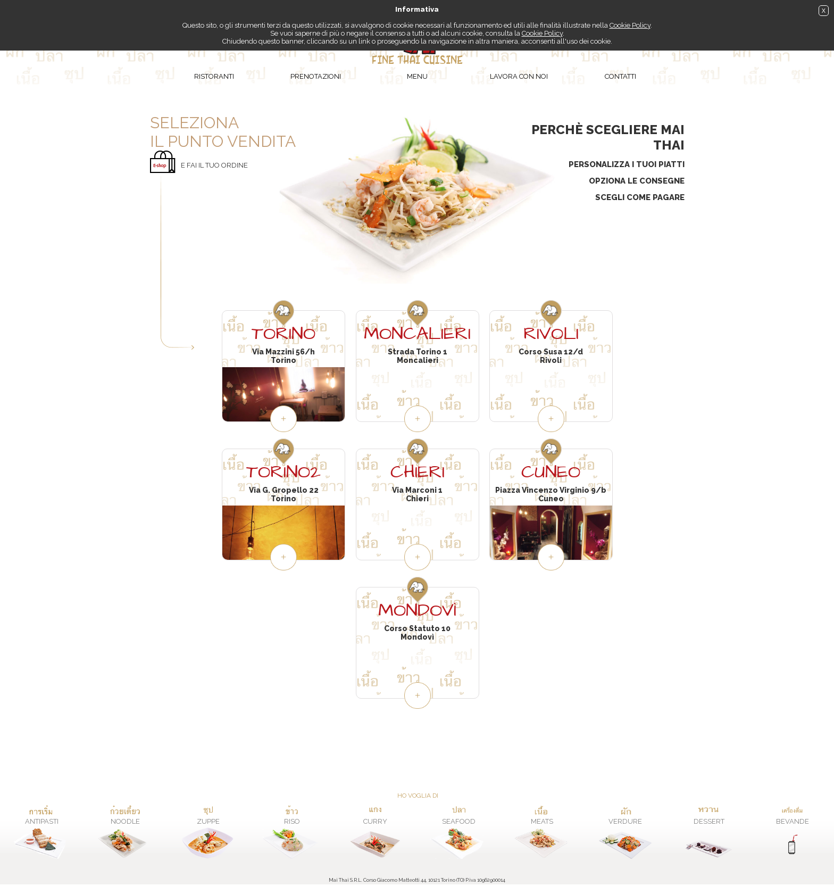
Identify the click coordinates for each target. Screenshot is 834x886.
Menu (417, 76)
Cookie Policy (630, 25)
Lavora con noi (519, 76)
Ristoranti (214, 76)
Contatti (620, 76)
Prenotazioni (315, 76)
